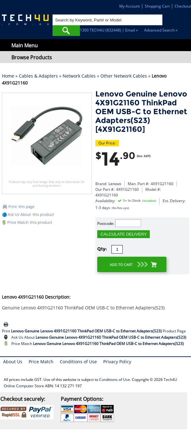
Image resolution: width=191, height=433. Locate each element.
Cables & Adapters (38, 76)
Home (8, 76)
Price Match (97, 343)
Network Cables (79, 76)
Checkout (183, 6)
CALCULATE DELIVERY (123, 234)
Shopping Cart (157, 6)
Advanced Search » (160, 30)
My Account (129, 6)
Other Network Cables (123, 76)
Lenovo (115, 183)
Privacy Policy (117, 362)
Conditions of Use (78, 362)
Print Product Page (94, 331)
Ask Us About (98, 337)
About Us (12, 362)
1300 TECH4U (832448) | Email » (109, 30)
